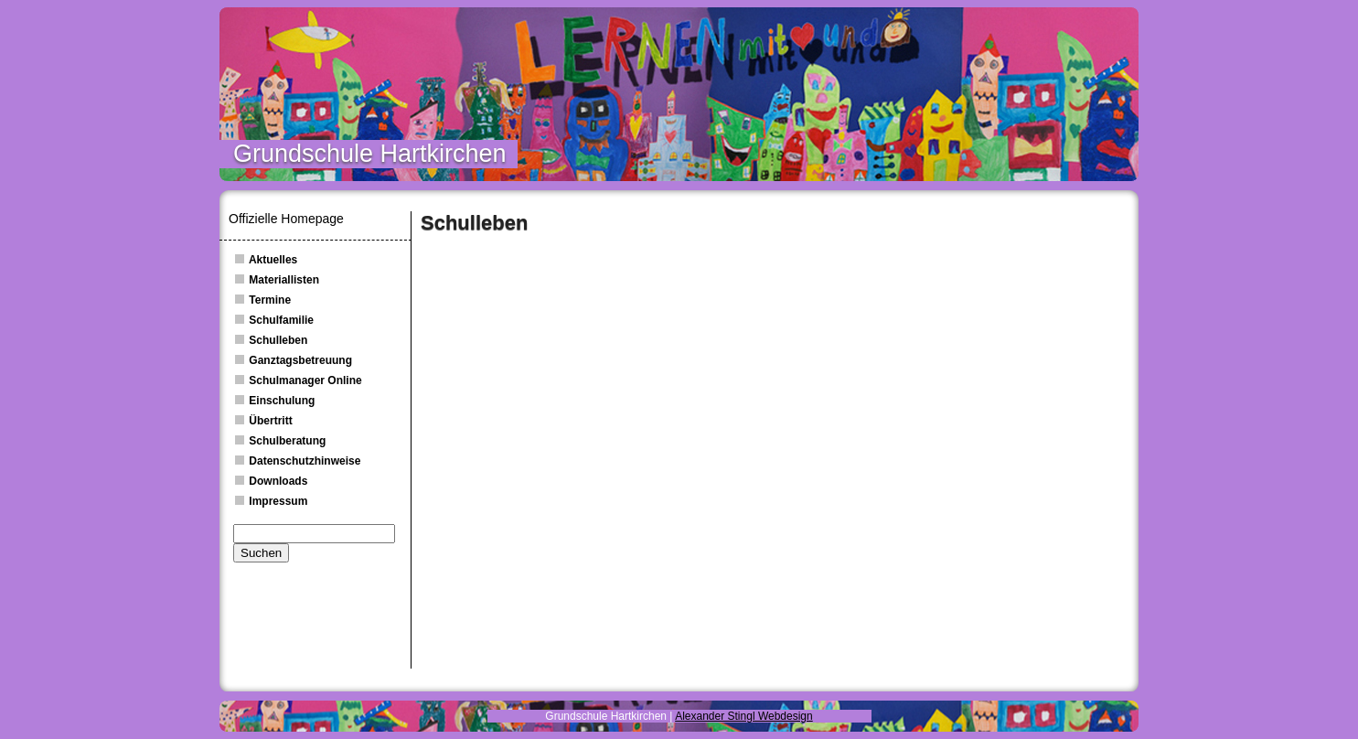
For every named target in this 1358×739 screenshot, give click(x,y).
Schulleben (270, 340)
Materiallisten (276, 279)
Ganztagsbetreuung (292, 360)
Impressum (270, 501)
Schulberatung (279, 440)
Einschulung (274, 400)
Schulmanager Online (297, 380)
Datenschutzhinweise (296, 461)
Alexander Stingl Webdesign (744, 716)
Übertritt (263, 420)
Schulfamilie (273, 320)
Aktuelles (265, 259)
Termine (262, 300)
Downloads (270, 481)
